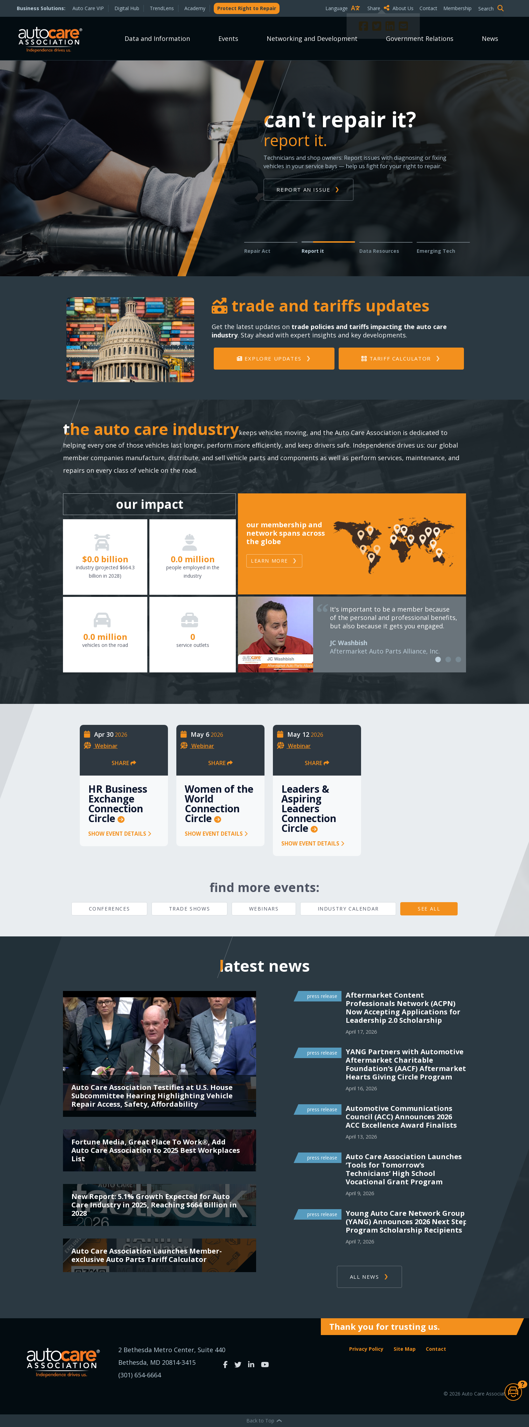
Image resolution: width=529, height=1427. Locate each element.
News (490, 38)
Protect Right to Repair (246, 8)
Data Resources (379, 251)
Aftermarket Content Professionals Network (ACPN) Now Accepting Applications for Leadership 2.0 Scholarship (403, 1008)
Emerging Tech (436, 251)
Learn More (269, 560)
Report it (313, 251)
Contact (428, 8)
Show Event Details (119, 833)
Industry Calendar (348, 908)
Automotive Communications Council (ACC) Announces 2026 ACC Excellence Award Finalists (401, 1116)
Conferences (109, 908)
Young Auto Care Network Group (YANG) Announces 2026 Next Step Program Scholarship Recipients (406, 1221)
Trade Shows (189, 908)
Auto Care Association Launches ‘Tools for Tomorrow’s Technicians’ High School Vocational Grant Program (404, 1169)
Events (228, 38)
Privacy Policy (366, 1349)
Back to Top (264, 1420)
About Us (403, 8)
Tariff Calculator (396, 358)
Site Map (405, 1349)
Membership (457, 8)
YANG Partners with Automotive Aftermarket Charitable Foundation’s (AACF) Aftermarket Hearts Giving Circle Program (406, 1064)
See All (429, 908)
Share (378, 8)
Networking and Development (312, 38)
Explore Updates (269, 358)
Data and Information (157, 38)
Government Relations (419, 38)
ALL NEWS (364, 1276)
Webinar (106, 746)
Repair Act (257, 251)
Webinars (264, 908)
